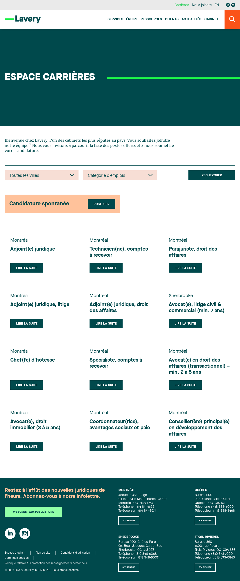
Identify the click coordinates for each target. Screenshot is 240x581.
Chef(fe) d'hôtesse (32, 360)
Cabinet (211, 19)
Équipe (132, 19)
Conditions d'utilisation (75, 552)
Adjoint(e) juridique (32, 249)
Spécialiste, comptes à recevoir (116, 363)
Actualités (191, 19)
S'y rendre (128, 520)
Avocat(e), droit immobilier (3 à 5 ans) (35, 424)
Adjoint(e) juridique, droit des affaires (119, 307)
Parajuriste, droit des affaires (193, 252)
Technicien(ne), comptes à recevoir (119, 252)
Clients (172, 19)
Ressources (151, 19)
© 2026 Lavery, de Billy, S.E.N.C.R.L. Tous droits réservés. (42, 570)
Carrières (182, 5)
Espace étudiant (15, 552)
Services (115, 19)
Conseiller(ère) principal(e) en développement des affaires (199, 428)
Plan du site (43, 552)
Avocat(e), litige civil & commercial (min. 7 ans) (197, 307)
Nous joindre (202, 5)
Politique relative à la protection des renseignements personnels (46, 563)
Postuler (101, 204)
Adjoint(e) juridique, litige (39, 304)
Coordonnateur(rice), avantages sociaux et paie (120, 424)
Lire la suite (27, 268)
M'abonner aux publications (33, 512)
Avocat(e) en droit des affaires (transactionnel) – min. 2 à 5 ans (199, 366)
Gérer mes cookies (17, 558)
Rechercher (212, 175)
